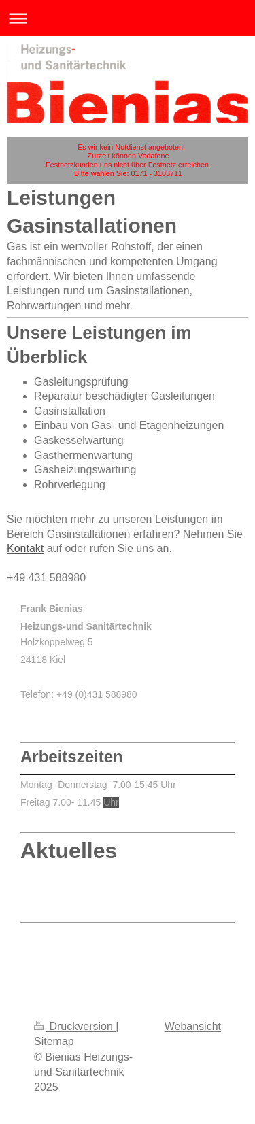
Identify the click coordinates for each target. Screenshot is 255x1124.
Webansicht (193, 1026)
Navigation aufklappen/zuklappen (127, 18)
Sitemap (54, 1041)
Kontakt (25, 548)
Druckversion (75, 1026)
